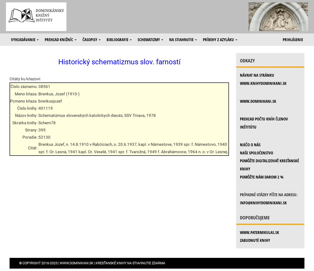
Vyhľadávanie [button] (25, 39)
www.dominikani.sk (258, 101)
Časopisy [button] (91, 39)
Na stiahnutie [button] (183, 39)
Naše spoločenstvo (256, 153)
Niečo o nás (250, 144)
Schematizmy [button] (150, 39)
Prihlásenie (293, 39)
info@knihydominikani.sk (263, 203)
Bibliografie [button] (119, 39)
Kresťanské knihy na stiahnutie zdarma (130, 263)
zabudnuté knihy (255, 240)
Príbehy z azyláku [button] (220, 39)
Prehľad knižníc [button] (60, 39)
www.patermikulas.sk (259, 232)
